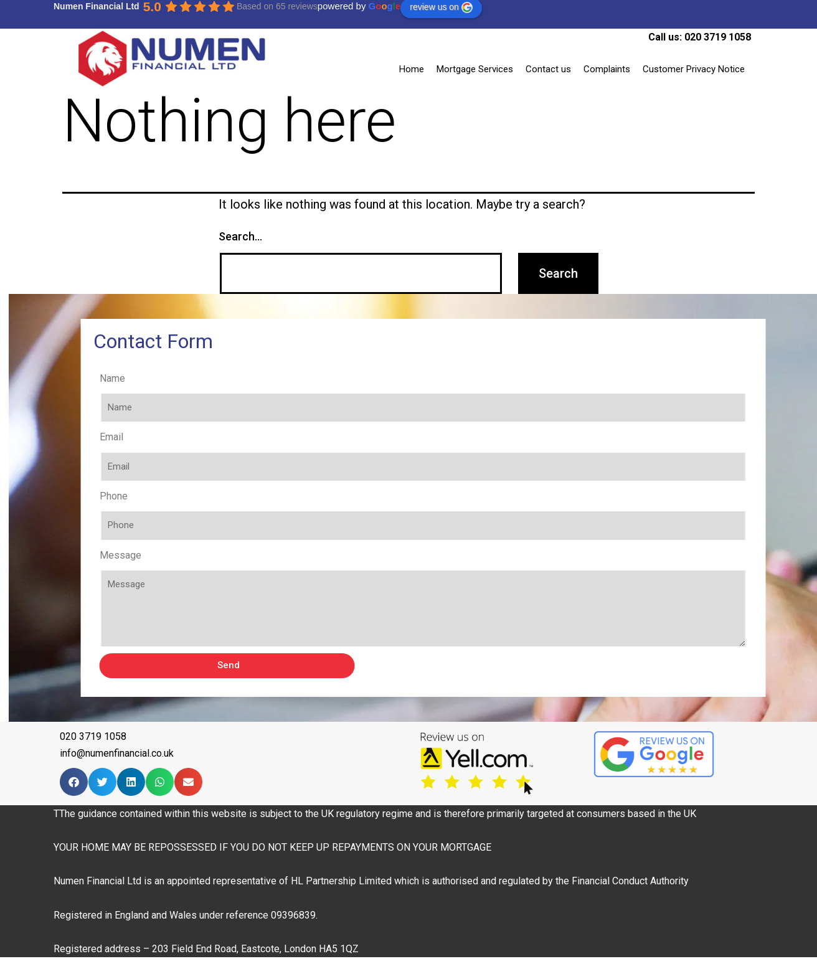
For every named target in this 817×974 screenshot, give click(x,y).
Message (149, 555)
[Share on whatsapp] (160, 782)
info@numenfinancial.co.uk (117, 753)
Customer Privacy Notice (694, 69)
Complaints (606, 69)
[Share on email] (188, 782)
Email (140, 437)
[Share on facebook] (74, 782)
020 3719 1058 (717, 37)
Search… (240, 236)
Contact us (548, 69)
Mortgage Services (475, 69)
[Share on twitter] (102, 782)
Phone (142, 496)
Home (411, 69)
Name (141, 378)
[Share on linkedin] (131, 782)
